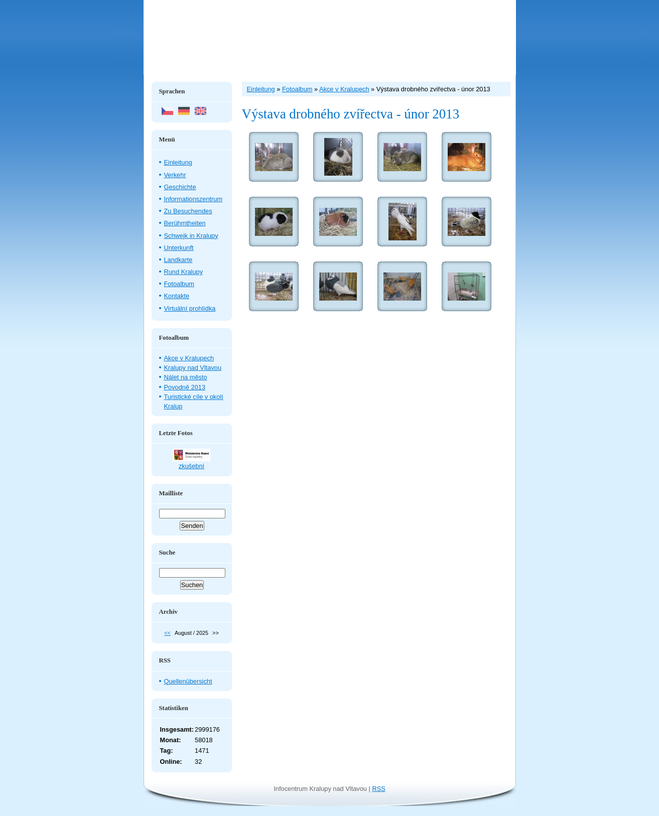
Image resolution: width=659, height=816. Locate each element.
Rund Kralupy (183, 272)
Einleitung (178, 162)
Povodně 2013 (185, 387)
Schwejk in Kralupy (191, 235)
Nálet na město (185, 377)
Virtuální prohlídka (190, 308)
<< (167, 633)
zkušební (191, 466)
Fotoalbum (179, 284)
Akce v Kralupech (189, 358)
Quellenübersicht (188, 681)
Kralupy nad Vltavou (193, 367)
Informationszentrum (193, 199)
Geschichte (180, 187)
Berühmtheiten (185, 223)
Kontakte (177, 296)
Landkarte (178, 259)
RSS (378, 788)
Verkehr (175, 175)
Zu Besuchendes (188, 211)
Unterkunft (179, 247)
